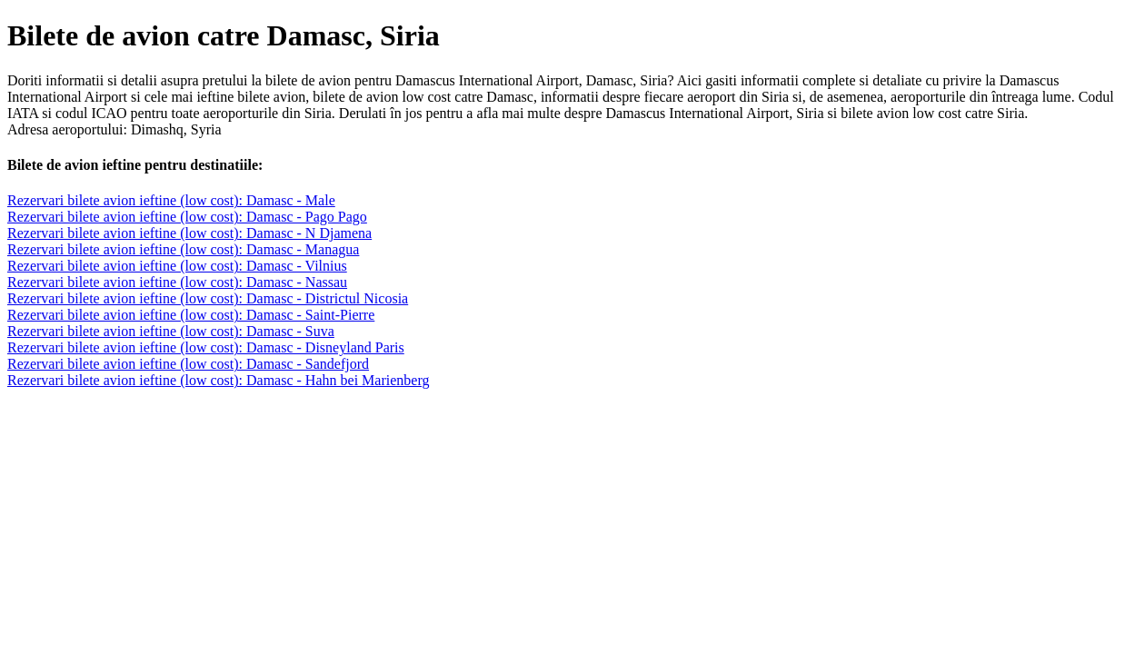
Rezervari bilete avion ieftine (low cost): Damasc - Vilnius (177, 265)
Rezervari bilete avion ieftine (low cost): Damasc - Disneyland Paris (205, 347)
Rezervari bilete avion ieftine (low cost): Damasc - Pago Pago (187, 216)
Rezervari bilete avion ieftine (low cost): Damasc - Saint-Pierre (190, 314)
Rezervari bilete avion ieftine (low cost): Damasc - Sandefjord (188, 364)
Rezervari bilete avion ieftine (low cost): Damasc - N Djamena (189, 233)
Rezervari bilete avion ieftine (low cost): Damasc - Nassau (177, 282)
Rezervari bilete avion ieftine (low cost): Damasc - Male (171, 200)
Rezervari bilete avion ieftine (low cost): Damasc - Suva (170, 331)
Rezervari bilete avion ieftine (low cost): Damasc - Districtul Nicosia (207, 298)
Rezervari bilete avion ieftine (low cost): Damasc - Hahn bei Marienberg (218, 380)
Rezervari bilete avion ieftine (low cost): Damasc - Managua (183, 249)
